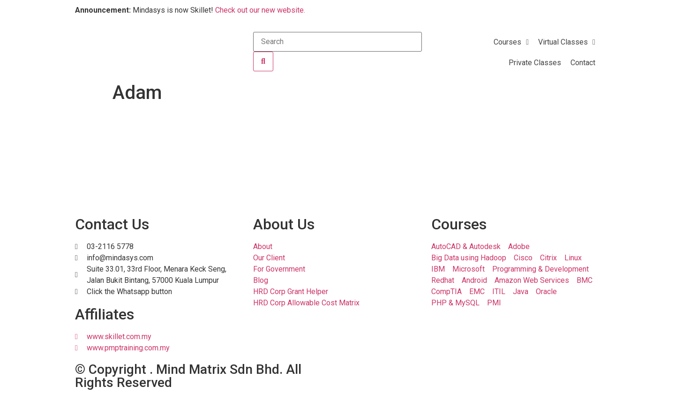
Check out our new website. (260, 10)
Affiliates (104, 314)
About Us (284, 224)
